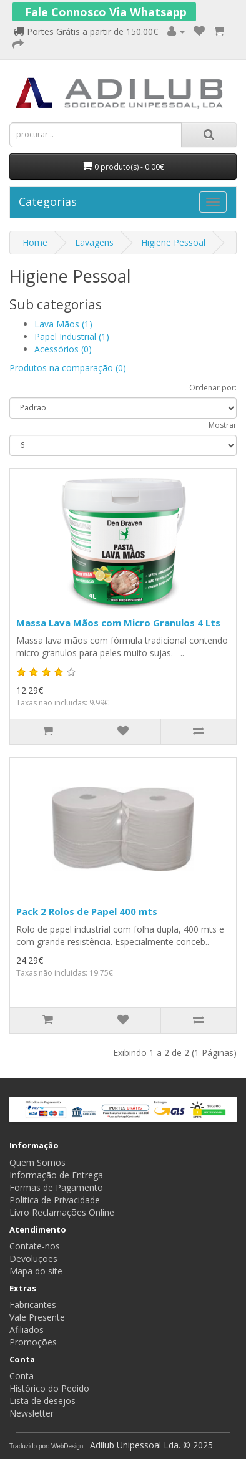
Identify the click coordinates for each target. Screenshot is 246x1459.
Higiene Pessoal (173, 242)
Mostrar (223, 425)
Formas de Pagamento (56, 1187)
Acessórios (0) (63, 349)
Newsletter (31, 1413)
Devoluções (33, 1258)
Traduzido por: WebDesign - (48, 1446)
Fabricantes (32, 1305)
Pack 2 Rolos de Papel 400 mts (86, 911)
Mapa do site (35, 1271)
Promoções (33, 1342)
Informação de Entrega (56, 1175)
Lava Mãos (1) (63, 324)
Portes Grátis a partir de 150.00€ (85, 31)
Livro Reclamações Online (61, 1212)
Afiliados (26, 1329)
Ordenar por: (213, 387)
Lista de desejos (42, 1401)
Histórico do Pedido (49, 1388)
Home (34, 242)
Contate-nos (34, 1246)
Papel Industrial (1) (71, 336)
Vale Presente (37, 1317)
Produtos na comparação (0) (67, 368)
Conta (21, 1376)
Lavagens (94, 242)
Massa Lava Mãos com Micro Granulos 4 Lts (118, 622)
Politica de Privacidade (54, 1200)
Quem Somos (37, 1162)
